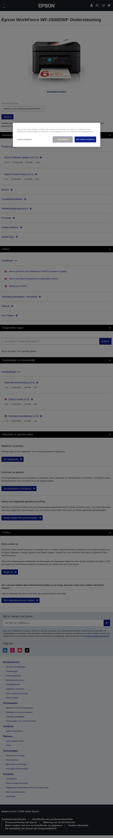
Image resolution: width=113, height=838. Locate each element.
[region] (57, 134)
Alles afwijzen (62, 139)
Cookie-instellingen (24, 139)
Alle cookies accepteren (85, 139)
